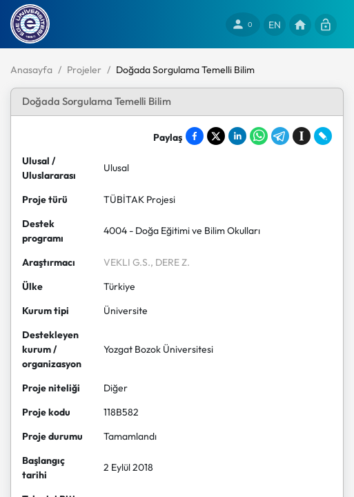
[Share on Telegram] (280, 136)
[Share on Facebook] (195, 136)
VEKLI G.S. (127, 262)
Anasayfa (31, 70)
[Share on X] (216, 136)
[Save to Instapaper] (302, 136)
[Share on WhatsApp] (259, 136)
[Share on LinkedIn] (237, 136)
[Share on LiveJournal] (323, 136)
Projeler (84, 70)
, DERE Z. (170, 262)
